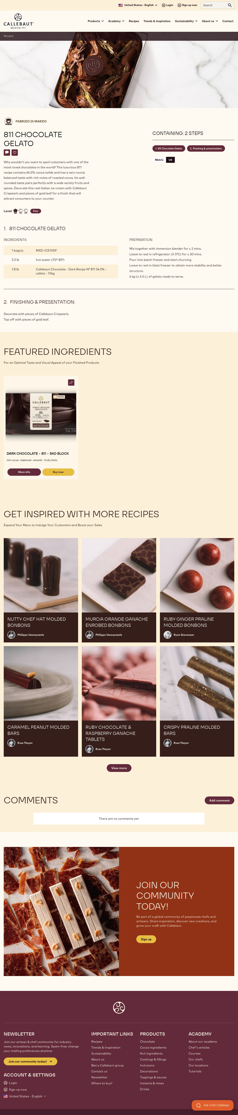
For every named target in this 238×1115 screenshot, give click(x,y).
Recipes (134, 21)
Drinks (144, 1089)
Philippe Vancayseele (30, 634)
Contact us (99, 1071)
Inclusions (147, 1065)
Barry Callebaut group (107, 1065)
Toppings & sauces (153, 1077)
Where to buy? (101, 1083)
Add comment (219, 800)
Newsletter (99, 1077)
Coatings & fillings (153, 1059)
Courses (194, 1053)
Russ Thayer (25, 743)
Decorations (149, 1071)
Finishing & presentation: (207, 148)
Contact (228, 21)
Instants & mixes (152, 1083)
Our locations (198, 1065)
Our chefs (196, 1059)
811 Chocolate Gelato (170, 148)
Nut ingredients (151, 1053)
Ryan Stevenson (184, 634)
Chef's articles (199, 1047)
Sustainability (101, 1053)
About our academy (203, 1041)
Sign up (146, 939)
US (170, 159)
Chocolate (147, 1041)
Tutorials (195, 1071)
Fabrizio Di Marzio (31, 121)
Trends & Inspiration (157, 21)
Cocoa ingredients (153, 1047)
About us (97, 1059)
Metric (159, 159)
